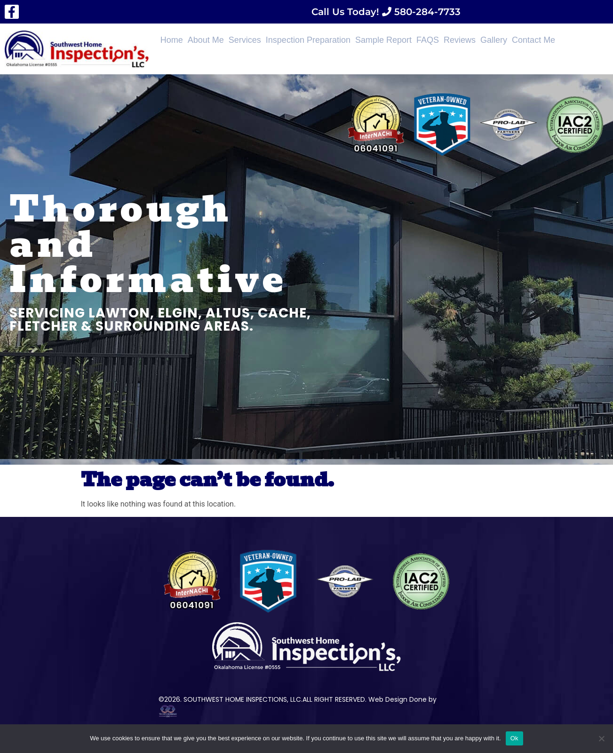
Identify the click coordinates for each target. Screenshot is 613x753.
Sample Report (383, 40)
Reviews (460, 40)
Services (245, 40)
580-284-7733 (426, 11)
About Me (206, 40)
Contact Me (533, 40)
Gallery (493, 40)
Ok (514, 738)
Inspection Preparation (308, 40)
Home (171, 40)
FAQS (427, 40)
